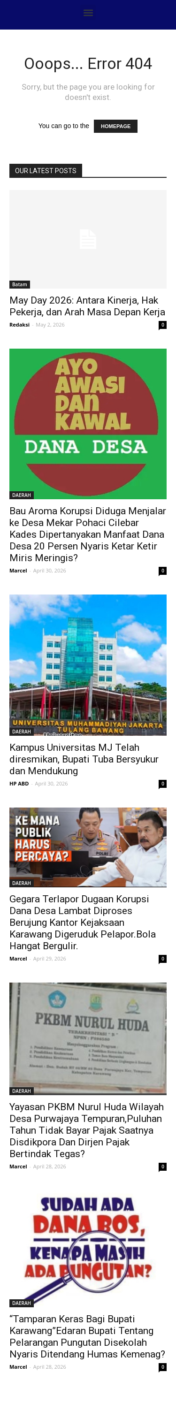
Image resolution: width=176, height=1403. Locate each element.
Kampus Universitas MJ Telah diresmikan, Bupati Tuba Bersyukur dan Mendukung (84, 759)
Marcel (18, 570)
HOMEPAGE (115, 126)
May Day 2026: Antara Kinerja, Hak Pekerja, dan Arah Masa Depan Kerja (87, 306)
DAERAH (21, 495)
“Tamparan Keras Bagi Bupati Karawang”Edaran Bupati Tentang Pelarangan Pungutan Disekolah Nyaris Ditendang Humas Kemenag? (87, 1336)
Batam (19, 284)
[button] (88, 12)
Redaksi (19, 324)
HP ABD (19, 783)
